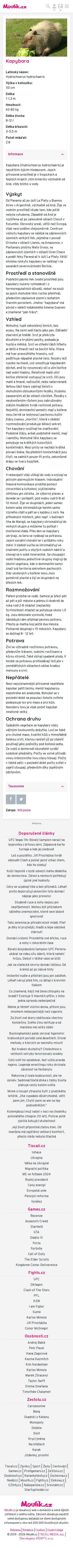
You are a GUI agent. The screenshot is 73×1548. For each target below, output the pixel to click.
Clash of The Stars (36, 1290)
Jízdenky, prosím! (36, 1455)
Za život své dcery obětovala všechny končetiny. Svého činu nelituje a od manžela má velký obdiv (36, 1022)
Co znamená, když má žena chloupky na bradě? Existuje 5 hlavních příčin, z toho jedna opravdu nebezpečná (36, 996)
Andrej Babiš (36, 1343)
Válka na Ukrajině (36, 1163)
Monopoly (36, 1423)
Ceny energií (36, 1185)
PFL (36, 1296)
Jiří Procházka (36, 1323)
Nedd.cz (12, 1481)
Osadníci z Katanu (36, 1417)
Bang (36, 1412)
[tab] (36, 154)
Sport (36, 1467)
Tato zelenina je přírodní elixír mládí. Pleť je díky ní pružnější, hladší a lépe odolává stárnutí (36, 927)
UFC (36, 1279)
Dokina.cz (57, 1481)
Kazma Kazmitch (36, 1359)
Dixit (36, 1434)
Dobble (37, 1428)
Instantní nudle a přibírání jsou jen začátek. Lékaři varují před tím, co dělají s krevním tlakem (37, 980)
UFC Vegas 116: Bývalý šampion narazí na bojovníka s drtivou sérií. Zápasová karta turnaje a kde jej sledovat (36, 844)
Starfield (36, 1227)
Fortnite (36, 1249)
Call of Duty (36, 1254)
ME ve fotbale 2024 (36, 1174)
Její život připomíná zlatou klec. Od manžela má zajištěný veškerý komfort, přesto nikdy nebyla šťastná (37, 1132)
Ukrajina (36, 1158)
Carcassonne (36, 1406)
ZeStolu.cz (55, 1471)
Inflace (36, 1153)
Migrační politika (36, 1169)
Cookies (40, 1530)
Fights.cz (36, 1273)
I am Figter (36, 1307)
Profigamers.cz (34, 1471)
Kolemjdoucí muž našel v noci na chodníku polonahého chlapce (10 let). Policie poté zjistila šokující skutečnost (36, 1116)
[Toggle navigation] (67, 6)
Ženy (46, 1467)
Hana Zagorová (36, 1354)
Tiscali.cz (36, 1146)
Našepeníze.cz (34, 1485)
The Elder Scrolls (36, 1260)
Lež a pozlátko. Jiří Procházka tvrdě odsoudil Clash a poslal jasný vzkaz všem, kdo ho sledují (36, 860)
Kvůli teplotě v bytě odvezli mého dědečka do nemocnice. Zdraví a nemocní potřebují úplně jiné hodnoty (36, 876)
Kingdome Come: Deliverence (36, 1265)
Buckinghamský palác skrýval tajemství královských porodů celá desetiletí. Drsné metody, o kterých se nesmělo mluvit (36, 1038)
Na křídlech (37, 1445)
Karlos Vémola (36, 1318)
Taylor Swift (36, 1381)
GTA (36, 1232)
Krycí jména (36, 1439)
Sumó (37, 1312)
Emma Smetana (36, 1387)
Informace (36, 154)
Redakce (28, 1530)
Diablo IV (36, 1238)
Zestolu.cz (36, 1399)
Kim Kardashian (36, 1365)
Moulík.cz (27, 1481)
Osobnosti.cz (36, 1336)
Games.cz (36, 1209)
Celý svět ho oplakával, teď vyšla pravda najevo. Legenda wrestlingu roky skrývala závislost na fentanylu (36, 1065)
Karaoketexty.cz (35, 1476)
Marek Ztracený (36, 1376)
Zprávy (25, 1467)
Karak (36, 1450)
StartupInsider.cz (36, 1490)
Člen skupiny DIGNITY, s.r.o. (36, 1539)
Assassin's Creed (36, 1221)
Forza (36, 1243)
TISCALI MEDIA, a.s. (52, 1534)
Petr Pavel (36, 1348)
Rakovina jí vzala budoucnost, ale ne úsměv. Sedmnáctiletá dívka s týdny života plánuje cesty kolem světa (36, 1080)
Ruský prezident (36, 1180)
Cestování (59, 1467)
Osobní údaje (55, 1530)
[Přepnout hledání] (48, 6)
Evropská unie (36, 1191)
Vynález (36, 1202)
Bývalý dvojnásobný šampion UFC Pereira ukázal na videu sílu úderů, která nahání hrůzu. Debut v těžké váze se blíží (37, 954)
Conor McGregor (36, 1329)
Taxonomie (36, 786)
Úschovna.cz (58, 1476)
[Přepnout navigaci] (54, 6)
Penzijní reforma (36, 1196)
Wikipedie (24, 810)
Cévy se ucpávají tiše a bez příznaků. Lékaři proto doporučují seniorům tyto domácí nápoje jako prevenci (36, 891)
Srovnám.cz (55, 1485)
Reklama (15, 1530)
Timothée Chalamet (36, 1392)
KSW (36, 1301)
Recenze (36, 1216)
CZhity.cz (14, 1485)
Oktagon (36, 1285)
